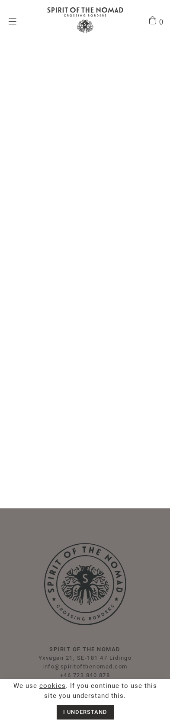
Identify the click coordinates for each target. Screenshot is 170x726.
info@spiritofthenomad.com (85, 666)
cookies (52, 686)
